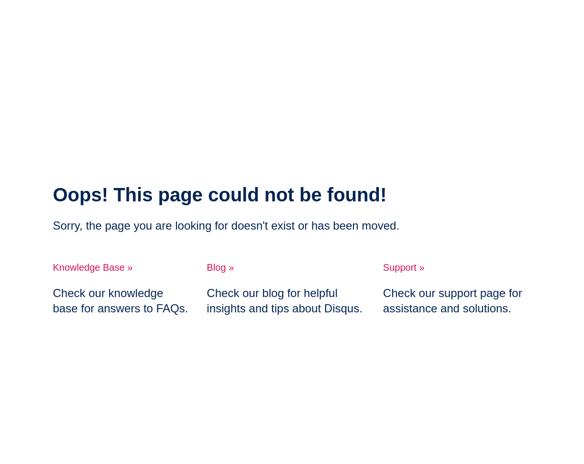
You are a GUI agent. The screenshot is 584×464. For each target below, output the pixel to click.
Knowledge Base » (93, 267)
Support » (404, 267)
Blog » (220, 267)
